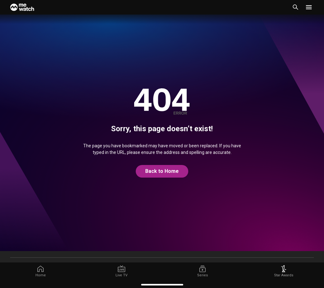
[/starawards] (283, 271)
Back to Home (162, 171)
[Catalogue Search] (295, 7)
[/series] (202, 271)
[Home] (22, 7)
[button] (309, 7)
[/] (40, 271)
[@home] (162, 171)
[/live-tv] (121, 271)
